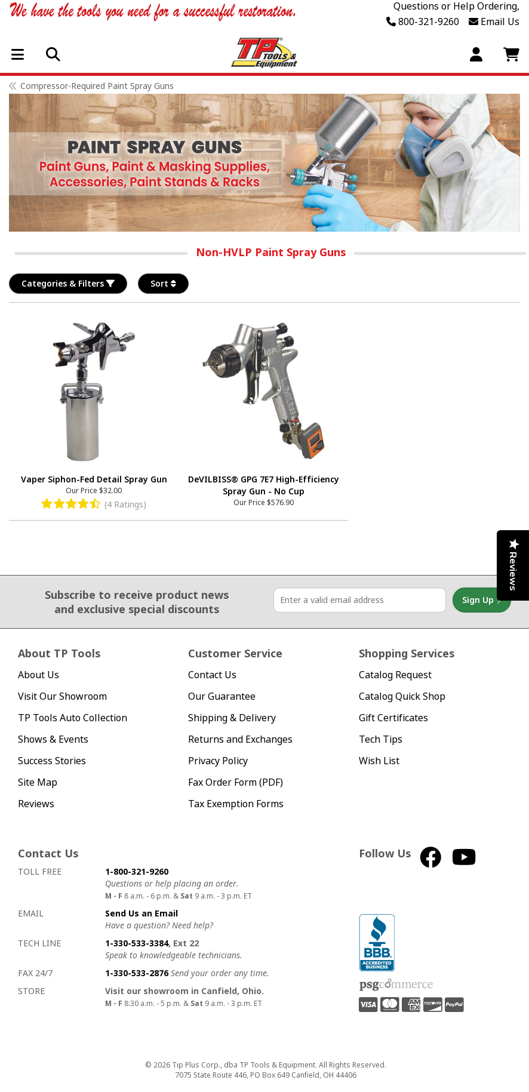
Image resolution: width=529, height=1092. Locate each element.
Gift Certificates (393, 718)
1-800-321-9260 (136, 871)
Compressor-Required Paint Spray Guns (97, 85)
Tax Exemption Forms (236, 804)
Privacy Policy (218, 761)
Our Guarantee (222, 696)
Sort (163, 284)
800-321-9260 (422, 21)
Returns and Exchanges (240, 739)
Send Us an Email (141, 913)
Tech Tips (380, 739)
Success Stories (52, 761)
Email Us (494, 21)
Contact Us (212, 675)
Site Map (37, 782)
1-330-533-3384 (136, 943)
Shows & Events (53, 739)
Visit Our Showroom (62, 696)
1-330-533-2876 (136, 973)
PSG (396, 985)
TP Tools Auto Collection (72, 718)
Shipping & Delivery (232, 718)
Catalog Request (395, 675)
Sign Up (482, 600)
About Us (38, 675)
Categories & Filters (68, 284)
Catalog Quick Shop (402, 696)
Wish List (379, 761)
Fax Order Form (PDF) (235, 782)
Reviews (36, 804)
